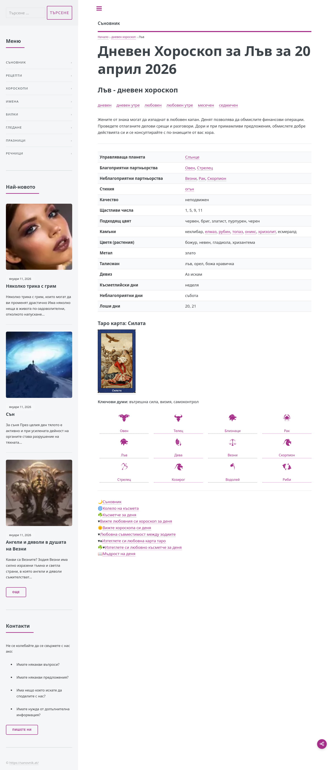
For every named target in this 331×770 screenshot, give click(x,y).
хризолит (267, 231)
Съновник (112, 501)
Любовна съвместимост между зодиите (138, 534)
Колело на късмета (121, 508)
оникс (250, 231)
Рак (202, 178)
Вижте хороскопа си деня (127, 527)
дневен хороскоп (123, 37)
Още (16, 592)
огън (189, 188)
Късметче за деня (119, 514)
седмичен (228, 105)
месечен (206, 105)
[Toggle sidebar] (99, 8)
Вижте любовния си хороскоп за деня (136, 521)
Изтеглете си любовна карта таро (134, 540)
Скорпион (216, 178)
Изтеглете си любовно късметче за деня (143, 547)
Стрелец (205, 167)
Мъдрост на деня (119, 553)
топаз (237, 231)
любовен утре (180, 105)
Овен (190, 167)
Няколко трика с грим (31, 286)
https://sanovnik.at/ (24, 763)
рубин (224, 231)
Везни (191, 178)
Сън (10, 414)
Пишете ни (22, 730)
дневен (104, 105)
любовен (153, 105)
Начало (103, 37)
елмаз (211, 231)
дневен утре (128, 105)
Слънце (192, 157)
